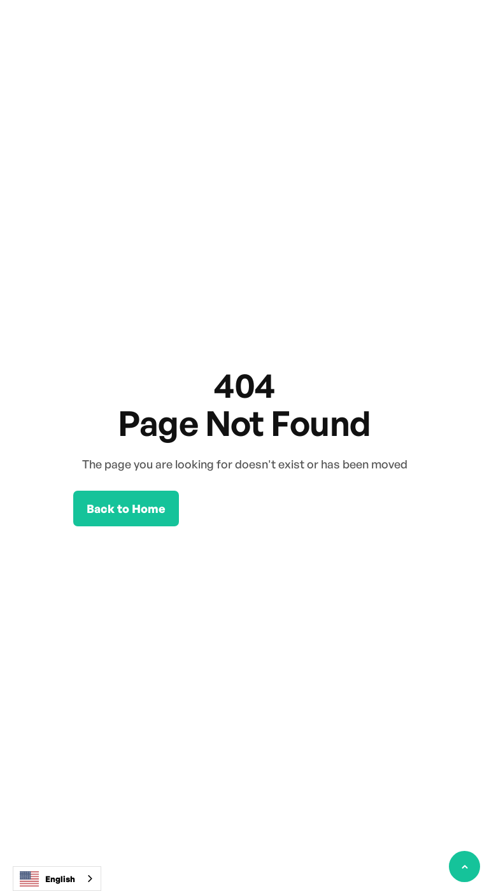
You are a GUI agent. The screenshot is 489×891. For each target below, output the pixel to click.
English (47, 879)
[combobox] (57, 878)
